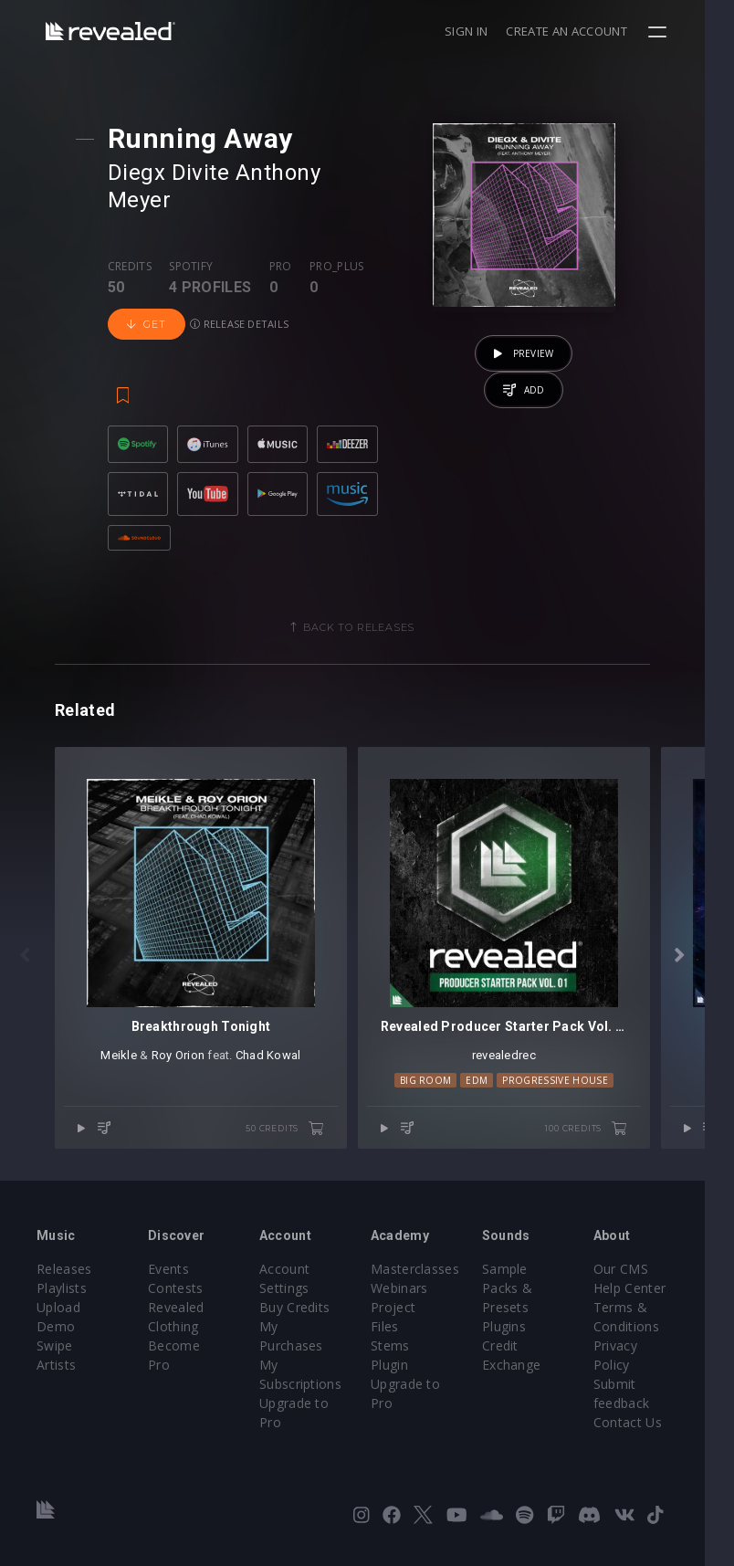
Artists (56, 1358)
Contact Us (652, 1415)
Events (173, 1262)
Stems (405, 1320)
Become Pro (191, 1339)
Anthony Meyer (315, 172)
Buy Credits (305, 1300)
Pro (282, 239)
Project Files (423, 1300)
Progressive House (577, 1072)
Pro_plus (339, 239)
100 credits (615, 1120)
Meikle (126, 1047)
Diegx (138, 172)
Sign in (495, 31)
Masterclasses (429, 1262)
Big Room (448, 1072)
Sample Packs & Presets (526, 1281)
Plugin (404, 1339)
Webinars (414, 1281)
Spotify (193, 239)
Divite (202, 172)
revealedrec (526, 1047)
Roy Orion (185, 1047)
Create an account (596, 31)
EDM (499, 1072)
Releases (64, 1262)
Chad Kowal (276, 1047)
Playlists (62, 1281)
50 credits (299, 1120)
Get (148, 296)
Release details (242, 296)
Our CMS (645, 1262)
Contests (180, 1281)
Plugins (523, 1320)
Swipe (55, 1339)
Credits (131, 239)
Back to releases (373, 604)
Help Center (654, 1281)
